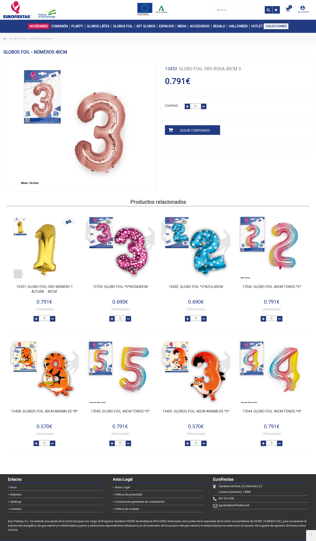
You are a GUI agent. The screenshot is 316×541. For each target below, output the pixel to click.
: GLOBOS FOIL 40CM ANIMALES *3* (195, 410)
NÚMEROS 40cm (44, 38)
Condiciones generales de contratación (140, 499)
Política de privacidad (128, 492)
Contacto (16, 506)
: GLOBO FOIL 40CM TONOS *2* (271, 286)
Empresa (15, 492)
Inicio (13, 485)
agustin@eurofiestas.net (234, 503)
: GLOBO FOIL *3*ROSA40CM (120, 286)
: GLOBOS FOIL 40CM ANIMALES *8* (44, 410)
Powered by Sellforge (292, 535)
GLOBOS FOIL (19, 38)
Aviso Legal (122, 485)
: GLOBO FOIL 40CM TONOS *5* (120, 410)
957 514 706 (226, 496)
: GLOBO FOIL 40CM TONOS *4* (271, 410)
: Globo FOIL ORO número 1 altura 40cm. (44, 288)
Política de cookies (127, 506)
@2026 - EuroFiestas (23, 535)
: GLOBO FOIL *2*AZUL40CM (196, 286)
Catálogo (16, 499)
